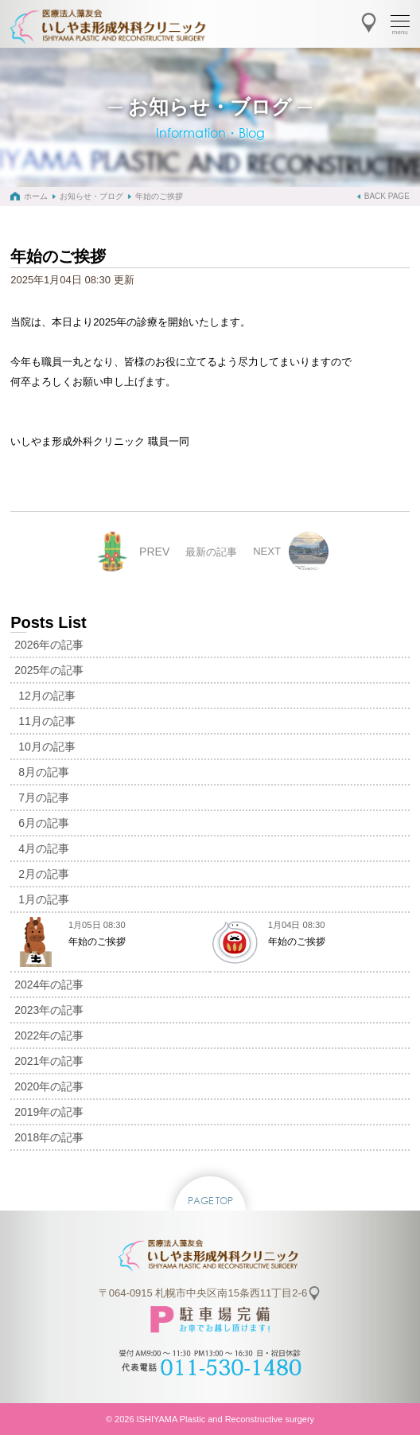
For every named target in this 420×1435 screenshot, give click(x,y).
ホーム (36, 196)
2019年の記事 (49, 1111)
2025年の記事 (49, 670)
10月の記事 (47, 746)
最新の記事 (211, 552)
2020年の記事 (49, 1086)
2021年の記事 (49, 1061)
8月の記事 (43, 772)
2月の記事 (43, 874)
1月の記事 (43, 899)
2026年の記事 (49, 644)
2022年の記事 (49, 1035)
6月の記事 (43, 823)
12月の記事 (47, 695)
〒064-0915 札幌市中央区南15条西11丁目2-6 (203, 1293)
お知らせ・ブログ (91, 196)
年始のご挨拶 (159, 196)
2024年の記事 (49, 984)
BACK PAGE (387, 196)
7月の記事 (43, 797)
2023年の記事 (49, 1010)
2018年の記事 (49, 1137)
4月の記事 (43, 848)
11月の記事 (47, 721)
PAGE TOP (210, 1200)
